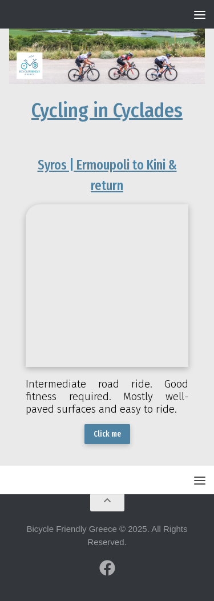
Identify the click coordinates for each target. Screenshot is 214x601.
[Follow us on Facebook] (107, 568)
